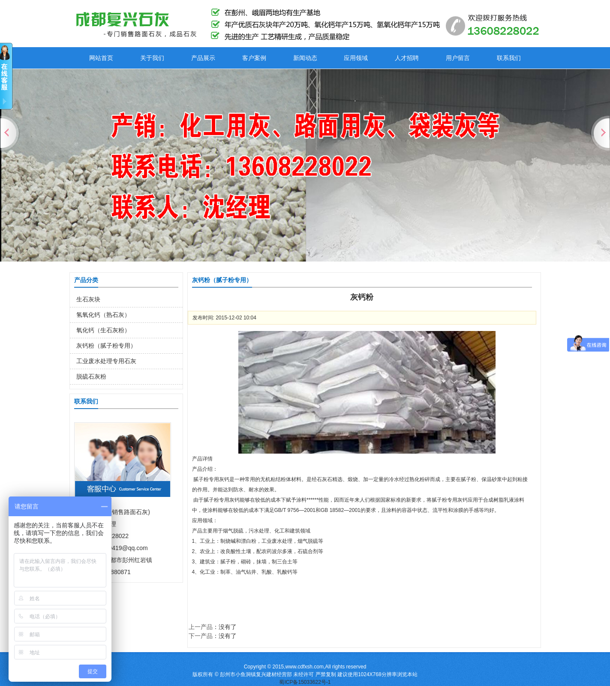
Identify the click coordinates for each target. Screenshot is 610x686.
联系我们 (509, 57)
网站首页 (101, 57)
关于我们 (152, 57)
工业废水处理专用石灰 (106, 361)
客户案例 (254, 57)
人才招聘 (407, 57)
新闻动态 (305, 57)
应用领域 (356, 57)
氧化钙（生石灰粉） (103, 330)
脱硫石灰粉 (91, 376)
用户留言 (458, 57)
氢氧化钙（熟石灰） (103, 314)
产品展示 (203, 57)
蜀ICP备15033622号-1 (305, 682)
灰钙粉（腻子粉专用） (106, 345)
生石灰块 (88, 299)
